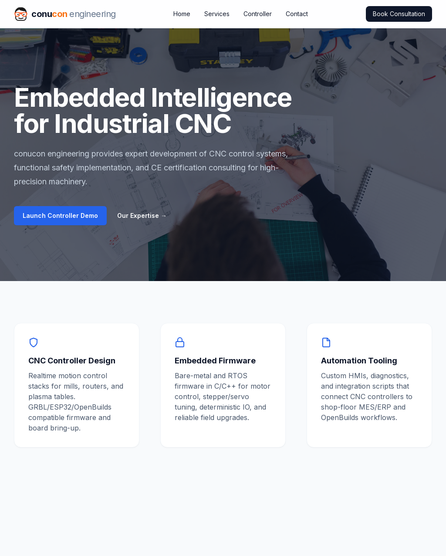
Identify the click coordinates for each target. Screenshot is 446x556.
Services (217, 13)
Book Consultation (399, 13)
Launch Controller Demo (60, 215)
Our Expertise (142, 215)
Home (181, 13)
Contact (297, 13)
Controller (257, 13)
